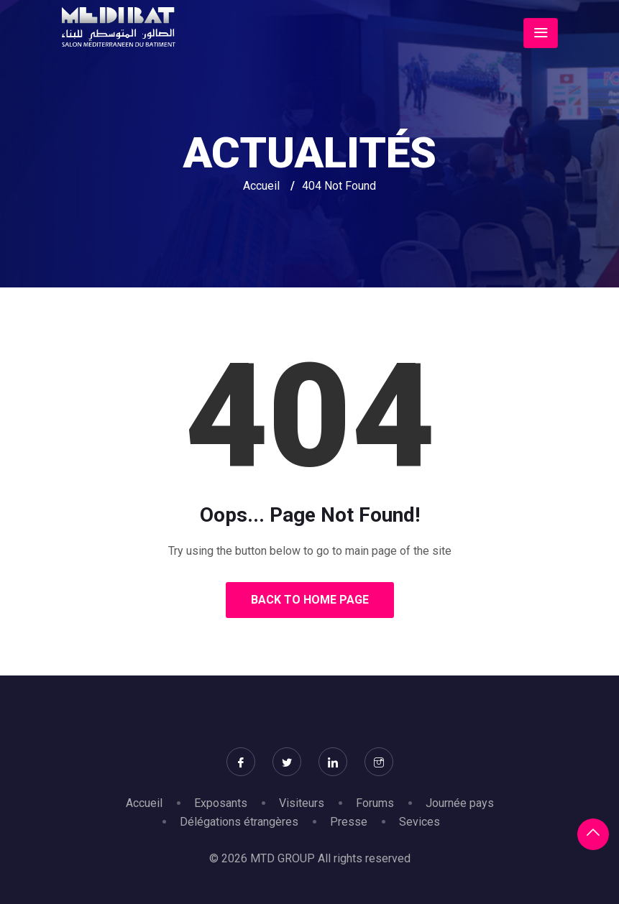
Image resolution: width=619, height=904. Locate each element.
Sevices (419, 822)
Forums (375, 803)
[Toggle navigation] (540, 33)
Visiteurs (301, 803)
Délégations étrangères (239, 822)
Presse (348, 822)
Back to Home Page (310, 599)
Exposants (220, 803)
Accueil (261, 186)
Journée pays (460, 803)
